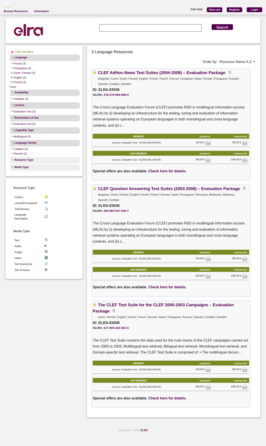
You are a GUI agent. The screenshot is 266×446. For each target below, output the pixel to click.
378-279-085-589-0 (116, 94)
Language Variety (25, 142)
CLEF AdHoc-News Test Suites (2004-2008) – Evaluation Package (161, 72)
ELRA (144, 430)
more (13, 86)
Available (19, 98)
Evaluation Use (23, 111)
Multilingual (20, 136)
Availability (21, 92)
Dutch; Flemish (22, 73)
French (18, 63)
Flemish (18, 153)
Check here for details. (167, 171)
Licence (19, 105)
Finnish (18, 82)
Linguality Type (24, 130)
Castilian (19, 149)
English (18, 77)
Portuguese (20, 68)
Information (41, 11)
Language (20, 57)
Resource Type (23, 159)
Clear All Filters (24, 51)
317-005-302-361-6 (116, 328)
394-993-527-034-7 (116, 210)
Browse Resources (16, 11)
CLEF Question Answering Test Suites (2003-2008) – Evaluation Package (169, 188)
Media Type (21, 167)
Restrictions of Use (26, 117)
